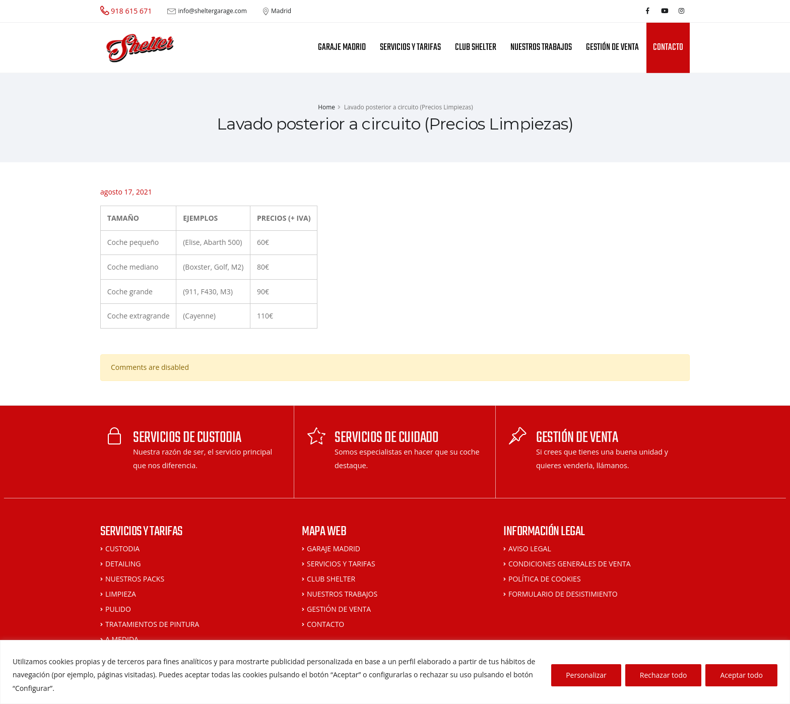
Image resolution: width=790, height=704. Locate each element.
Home (326, 107)
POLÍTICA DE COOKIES (544, 579)
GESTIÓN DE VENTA (612, 47)
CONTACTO (668, 47)
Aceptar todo (741, 675)
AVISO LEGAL (529, 548)
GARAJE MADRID (342, 47)
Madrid (281, 11)
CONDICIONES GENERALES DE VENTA (569, 563)
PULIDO (118, 609)
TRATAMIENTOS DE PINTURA (152, 624)
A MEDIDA (122, 639)
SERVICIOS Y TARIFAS (410, 47)
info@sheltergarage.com (212, 11)
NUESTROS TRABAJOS (541, 47)
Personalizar (586, 675)
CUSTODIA (122, 548)
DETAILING (123, 563)
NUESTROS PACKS (134, 579)
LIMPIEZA (120, 594)
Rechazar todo (663, 675)
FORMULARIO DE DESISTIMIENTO (563, 594)
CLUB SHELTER (475, 47)
